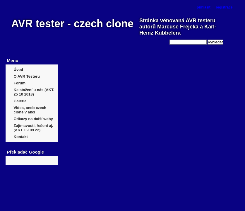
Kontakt (21, 137)
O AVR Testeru (27, 76)
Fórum (19, 83)
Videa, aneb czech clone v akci (30, 110)
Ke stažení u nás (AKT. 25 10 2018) (34, 92)
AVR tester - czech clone (72, 24)
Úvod (18, 69)
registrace (224, 7)
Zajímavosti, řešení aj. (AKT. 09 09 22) (33, 127)
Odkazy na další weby (33, 119)
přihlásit (203, 7)
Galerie (20, 101)
